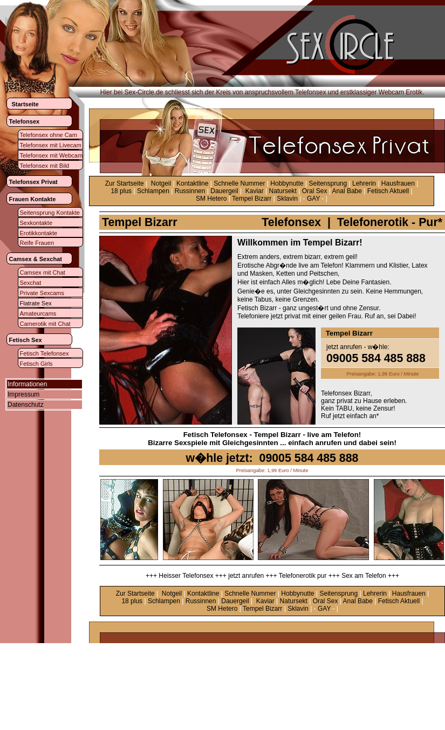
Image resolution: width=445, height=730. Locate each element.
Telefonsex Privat (33, 182)
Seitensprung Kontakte (50, 212)
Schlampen (153, 191)
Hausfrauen (398, 183)
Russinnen (190, 191)
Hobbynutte (286, 183)
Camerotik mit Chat (45, 323)
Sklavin (287, 198)
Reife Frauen (37, 243)
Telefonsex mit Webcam (51, 155)
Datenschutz (26, 404)
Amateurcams (38, 313)
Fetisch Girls (36, 363)
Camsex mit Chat (42, 272)
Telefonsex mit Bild (45, 165)
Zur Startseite (124, 183)
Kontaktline (192, 183)
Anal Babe (347, 191)
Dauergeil (224, 191)
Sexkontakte (36, 223)
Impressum (23, 394)
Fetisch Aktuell (388, 191)
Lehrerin (364, 183)
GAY (313, 198)
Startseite (25, 104)
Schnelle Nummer (239, 183)
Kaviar (254, 191)
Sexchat (31, 282)
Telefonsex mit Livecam (50, 145)
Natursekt (283, 191)
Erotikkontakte (39, 233)
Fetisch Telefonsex (44, 353)
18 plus (121, 191)
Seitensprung (328, 183)
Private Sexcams (42, 293)
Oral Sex (314, 191)
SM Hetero (211, 198)
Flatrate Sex (36, 303)
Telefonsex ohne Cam (48, 135)
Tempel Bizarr (251, 198)
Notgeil (161, 183)
